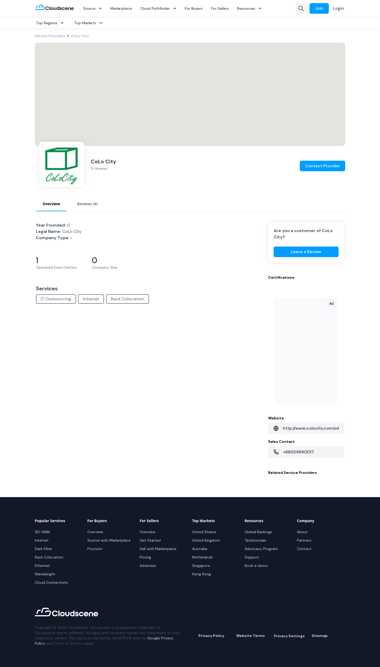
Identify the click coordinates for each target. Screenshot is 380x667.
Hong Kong (201, 574)
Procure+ (95, 548)
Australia (199, 548)
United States (204, 531)
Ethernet (42, 565)
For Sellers (220, 8)
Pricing (145, 557)
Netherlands (202, 557)
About (302, 531)
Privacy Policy (211, 635)
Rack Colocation (127, 299)
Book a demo (256, 565)
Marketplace (121, 8)
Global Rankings (258, 531)
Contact (304, 548)
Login (338, 8)
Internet (91, 299)
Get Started (150, 540)
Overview (95, 531)
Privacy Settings (289, 635)
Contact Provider (322, 166)
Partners (304, 540)
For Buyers (194, 8)
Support (252, 557)
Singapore (201, 565)
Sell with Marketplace (158, 548)
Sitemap (320, 635)
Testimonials (255, 540)
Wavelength (45, 574)
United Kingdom (206, 540)
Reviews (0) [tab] (87, 203)
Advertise (148, 565)
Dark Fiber (43, 548)
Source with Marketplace (109, 540)
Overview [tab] (51, 203)
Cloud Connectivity (51, 582)
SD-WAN (42, 531)
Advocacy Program (261, 548)
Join (319, 8)
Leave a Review (306, 251)
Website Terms (250, 635)
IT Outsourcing (56, 299)
